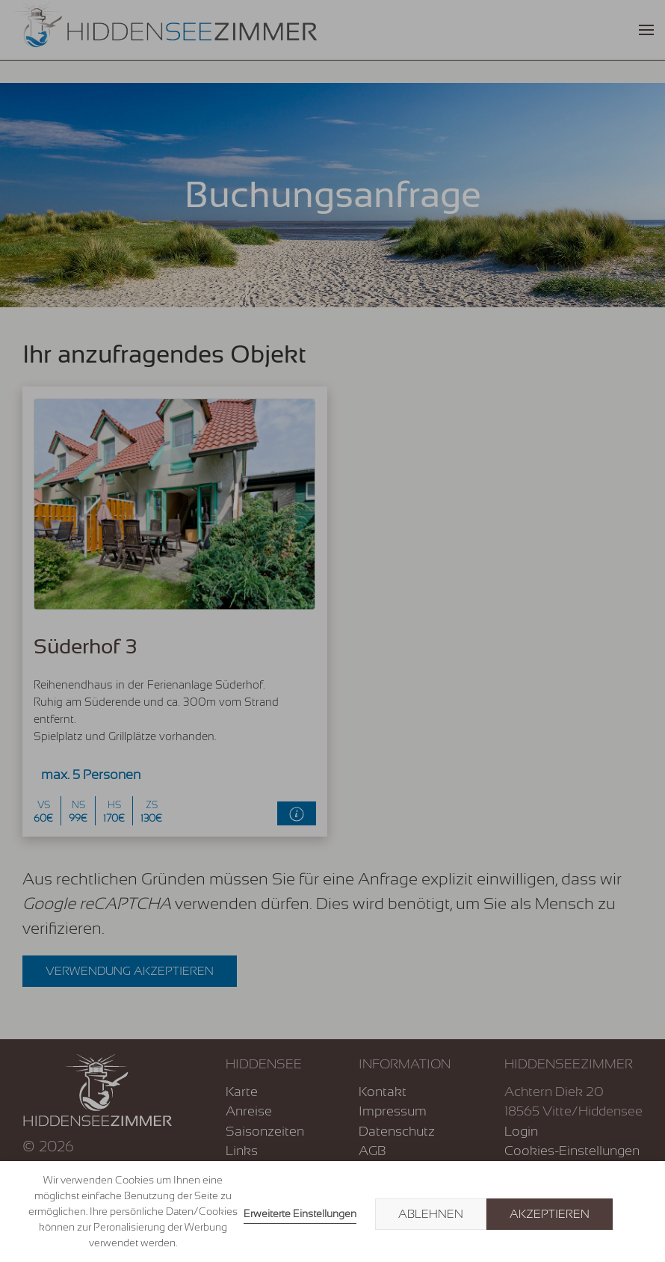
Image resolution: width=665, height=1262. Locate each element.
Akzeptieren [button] (550, 1214)
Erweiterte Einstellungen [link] (300, 1213)
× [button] (636, 1214)
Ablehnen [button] (430, 1214)
